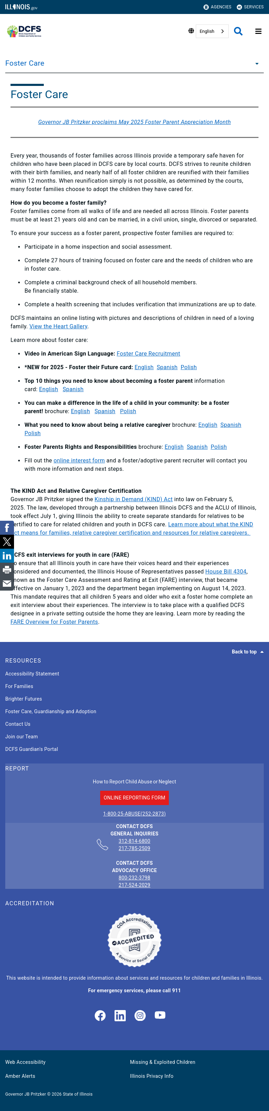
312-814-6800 (135, 841)
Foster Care (24, 63)
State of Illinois (77, 1094)
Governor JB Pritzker (25, 1094)
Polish (189, 367)
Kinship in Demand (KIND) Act (134, 499)
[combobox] (212, 31)
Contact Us (17, 724)
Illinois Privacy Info (151, 1076)
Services (250, 7)
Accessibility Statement (32, 674)
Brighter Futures (23, 699)
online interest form (79, 460)
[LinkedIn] (120, 1016)
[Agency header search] (238, 31)
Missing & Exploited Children (162, 1062)
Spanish (167, 367)
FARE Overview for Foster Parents (54, 622)
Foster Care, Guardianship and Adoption (50, 711)
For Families (19, 686)
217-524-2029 (135, 885)
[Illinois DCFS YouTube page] (160, 1016)
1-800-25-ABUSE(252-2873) (134, 814)
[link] (100, 1016)
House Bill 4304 (225, 571)
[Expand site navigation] (258, 31)
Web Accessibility (25, 1062)
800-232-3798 (135, 877)
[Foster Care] (255, 63)
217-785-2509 (135, 848)
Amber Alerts (20, 1076)
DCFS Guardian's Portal (31, 749)
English (207, 31)
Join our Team (21, 736)
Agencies (218, 7)
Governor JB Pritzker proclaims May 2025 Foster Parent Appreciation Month (134, 122)
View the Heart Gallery (58, 326)
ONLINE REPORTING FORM (134, 798)
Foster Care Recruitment (148, 353)
